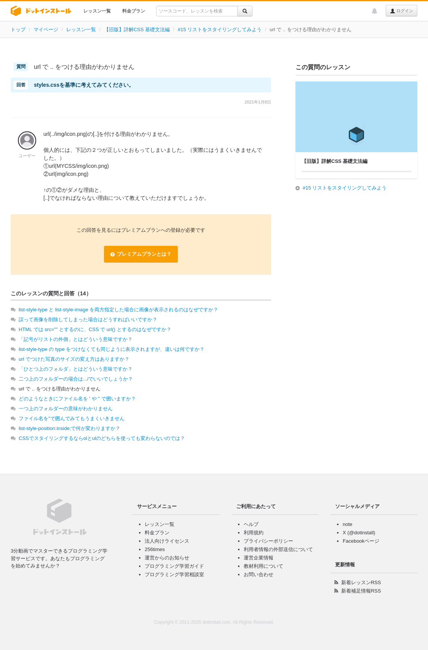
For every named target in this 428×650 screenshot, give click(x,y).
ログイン (401, 11)
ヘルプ (251, 524)
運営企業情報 (258, 558)
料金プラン (133, 11)
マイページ (46, 29)
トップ (18, 29)
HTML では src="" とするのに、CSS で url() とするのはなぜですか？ (95, 329)
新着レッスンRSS (361, 582)
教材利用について (263, 566)
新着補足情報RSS (361, 591)
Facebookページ (361, 541)
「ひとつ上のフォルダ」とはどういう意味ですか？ (76, 369)
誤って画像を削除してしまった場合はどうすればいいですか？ (88, 319)
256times (155, 549)
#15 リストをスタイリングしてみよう (220, 29)
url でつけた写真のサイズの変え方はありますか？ (74, 359)
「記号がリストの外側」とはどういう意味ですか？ (76, 339)
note (347, 524)
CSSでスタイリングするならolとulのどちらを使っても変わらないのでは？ (102, 438)
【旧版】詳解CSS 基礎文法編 (137, 29)
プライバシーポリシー (268, 541)
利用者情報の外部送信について (278, 549)
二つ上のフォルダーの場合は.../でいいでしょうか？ (76, 379)
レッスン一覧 (97, 11)
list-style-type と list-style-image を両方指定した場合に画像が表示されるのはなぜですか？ (118, 309)
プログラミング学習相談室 (174, 574)
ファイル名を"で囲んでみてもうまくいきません (72, 418)
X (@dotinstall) (359, 532)
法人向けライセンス (167, 541)
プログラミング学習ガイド (174, 566)
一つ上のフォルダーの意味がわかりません (66, 408)
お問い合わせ (258, 574)
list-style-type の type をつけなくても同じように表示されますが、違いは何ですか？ (111, 349)
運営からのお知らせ (167, 558)
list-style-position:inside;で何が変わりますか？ (69, 428)
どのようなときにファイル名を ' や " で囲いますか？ (77, 398)
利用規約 (254, 532)
